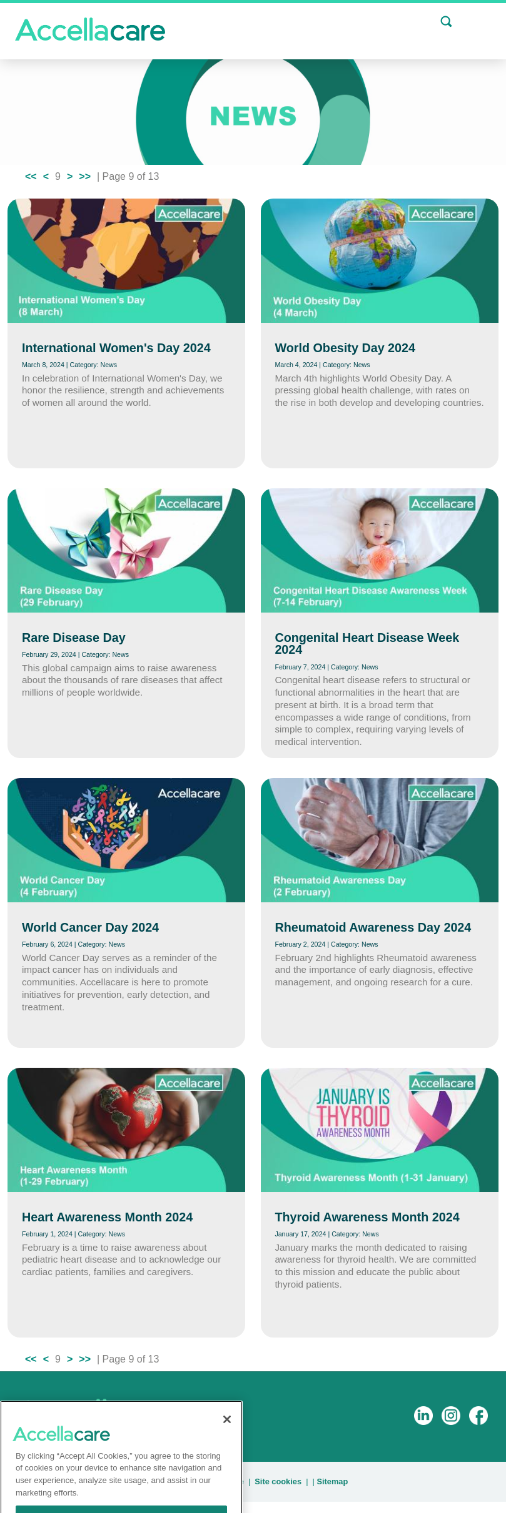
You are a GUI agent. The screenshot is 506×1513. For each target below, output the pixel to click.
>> (85, 176)
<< (31, 176)
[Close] (227, 1438)
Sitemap (332, 1481)
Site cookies (278, 1481)
